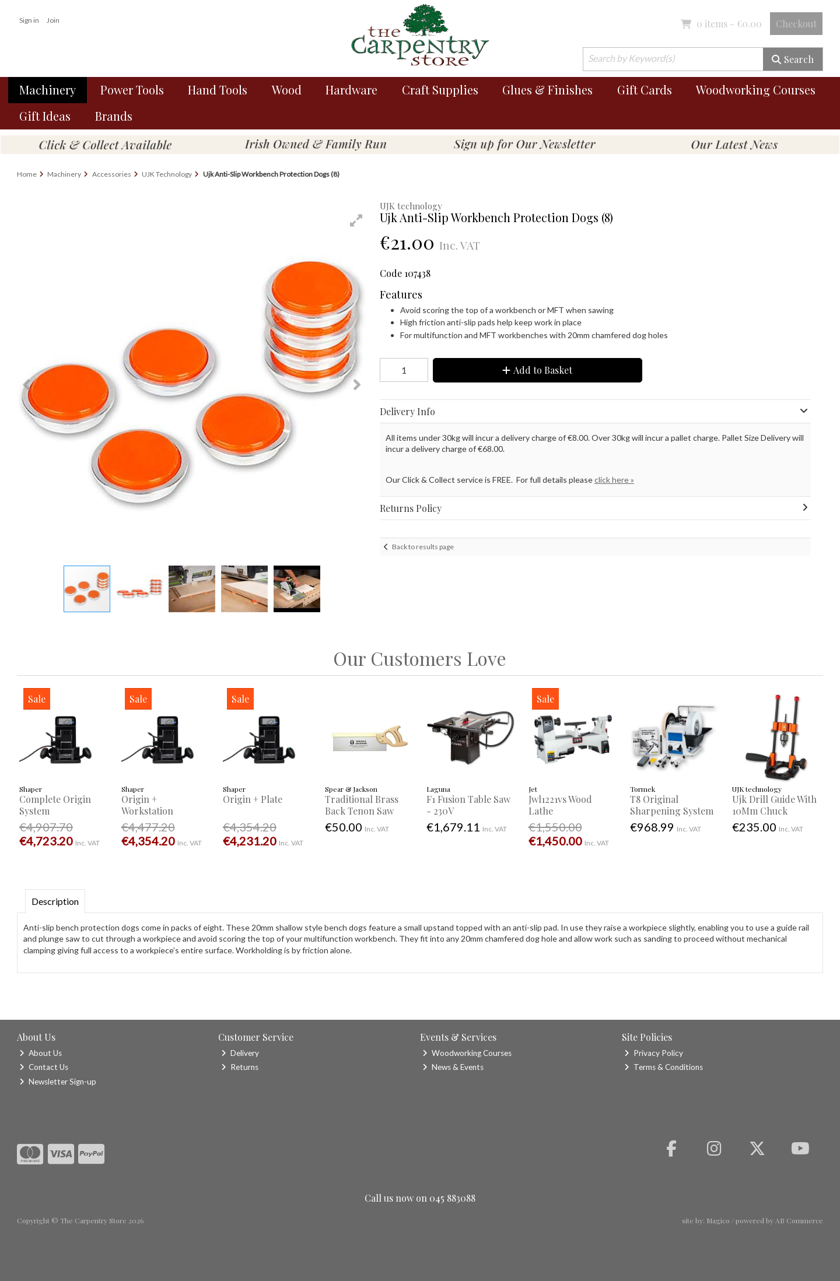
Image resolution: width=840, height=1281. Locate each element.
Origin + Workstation (147, 804)
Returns (239, 1067)
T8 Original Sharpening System (671, 804)
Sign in (29, 20)
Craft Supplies (440, 89)
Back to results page (423, 546)
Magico (718, 1220)
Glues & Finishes (547, 89)
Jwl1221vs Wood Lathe (560, 804)
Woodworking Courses (756, 89)
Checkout (796, 23)
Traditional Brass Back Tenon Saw (361, 804)
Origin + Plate (252, 799)
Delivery (240, 1053)
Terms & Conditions (663, 1067)
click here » (614, 480)
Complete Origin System (55, 804)
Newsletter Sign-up (57, 1081)
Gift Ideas (45, 116)
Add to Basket (537, 370)
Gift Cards (644, 89)
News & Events (453, 1067)
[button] (356, 220)
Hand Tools (217, 89)
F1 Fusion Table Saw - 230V (468, 804)
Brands (113, 116)
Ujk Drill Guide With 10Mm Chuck (774, 804)
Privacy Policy (653, 1053)
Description (55, 901)
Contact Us (43, 1067)
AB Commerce (799, 1220)
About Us (40, 1053)
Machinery (47, 89)
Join (53, 20)
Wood (287, 89)
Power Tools (132, 89)
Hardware (351, 89)
